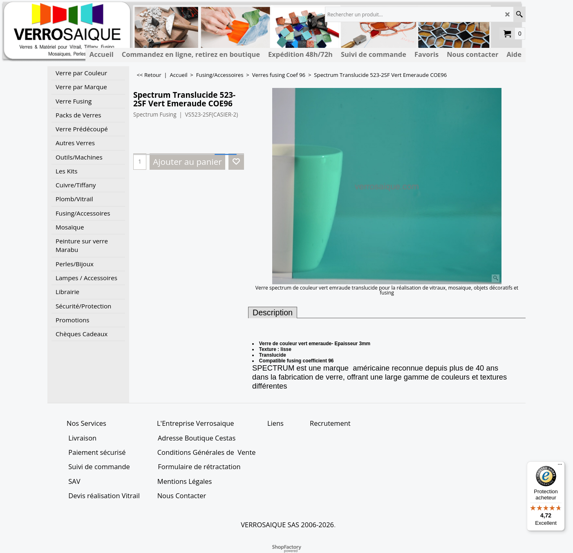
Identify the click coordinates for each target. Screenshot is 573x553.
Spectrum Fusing (155, 114)
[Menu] (560, 466)
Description (273, 312)
